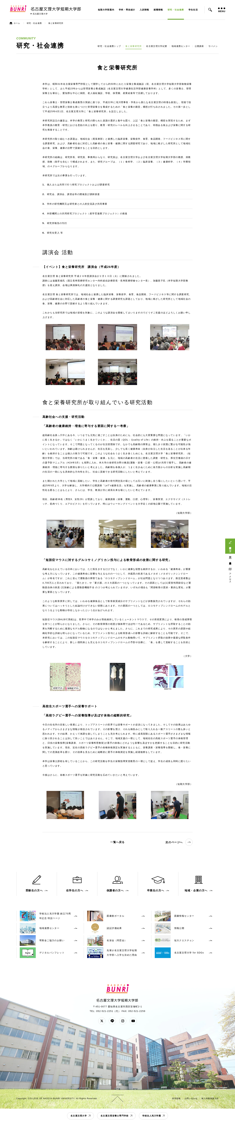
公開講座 (199, 46)
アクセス (230, 577)
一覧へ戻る (117, 842)
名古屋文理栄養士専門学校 (115, 1116)
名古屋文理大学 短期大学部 (56, 8)
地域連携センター (181, 46)
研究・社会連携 (176, 9)
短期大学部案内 (106, 9)
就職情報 (158, 9)
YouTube (133, 1021)
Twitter (101, 1021)
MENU (221, 10)
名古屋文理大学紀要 (156, 46)
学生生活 (193, 9)
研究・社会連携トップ (109, 46)
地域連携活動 (230, 560)
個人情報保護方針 (210, 1098)
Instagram (122, 1021)
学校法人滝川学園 (151, 1116)
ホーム (17, 23)
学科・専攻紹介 (127, 9)
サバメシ (213, 46)
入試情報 (144, 9)
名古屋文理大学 (78, 1116)
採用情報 (176, 1098)
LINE (112, 1021)
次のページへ (179, 842)
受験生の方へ (230, 548)
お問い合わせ (191, 1098)
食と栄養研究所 (133, 46)
